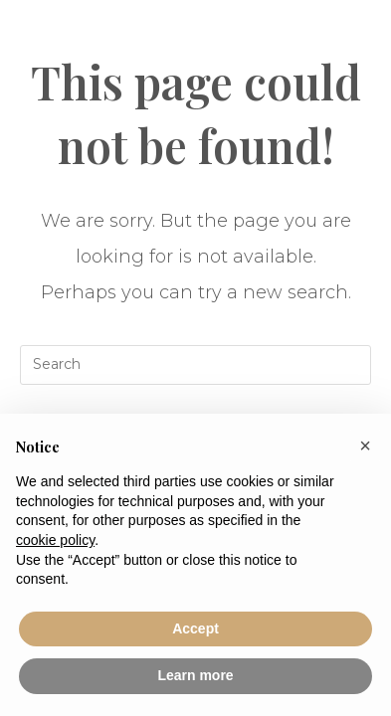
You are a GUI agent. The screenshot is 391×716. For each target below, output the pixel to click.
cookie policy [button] (55, 540)
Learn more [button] (195, 675)
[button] (365, 445)
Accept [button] (195, 628)
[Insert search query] (196, 365)
